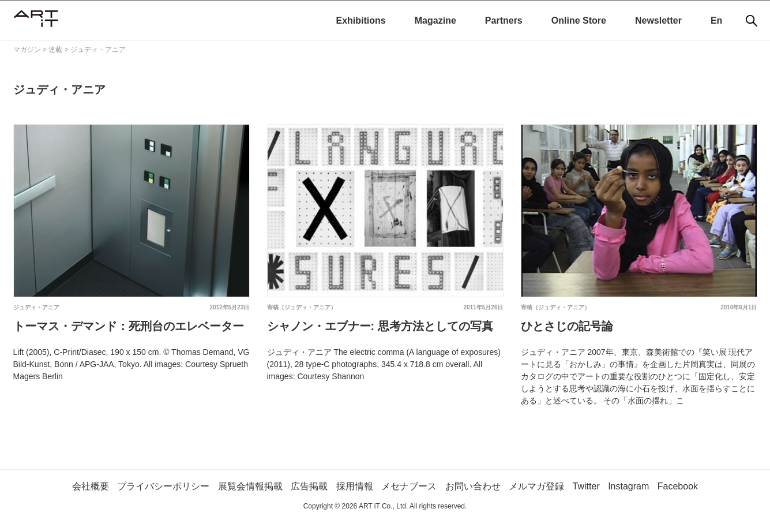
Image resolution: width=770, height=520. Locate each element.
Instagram (628, 486)
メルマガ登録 (536, 486)
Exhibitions (361, 20)
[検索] (751, 21)
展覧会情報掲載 (250, 486)
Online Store (578, 20)
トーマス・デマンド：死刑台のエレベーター (128, 326)
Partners (504, 20)
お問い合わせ (473, 486)
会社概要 (90, 486)
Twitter (586, 486)
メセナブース (409, 486)
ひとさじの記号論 (567, 326)
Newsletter (658, 20)
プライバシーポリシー (163, 486)
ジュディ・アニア (36, 307)
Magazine (435, 20)
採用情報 (354, 486)
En (716, 20)
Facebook (678, 486)
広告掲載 (309, 486)
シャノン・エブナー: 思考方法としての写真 (380, 326)
